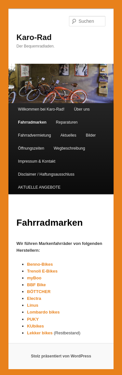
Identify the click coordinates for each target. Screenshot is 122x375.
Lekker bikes (40, 332)
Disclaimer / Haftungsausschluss (46, 174)
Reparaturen (67, 122)
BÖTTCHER (38, 291)
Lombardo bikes (43, 312)
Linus (32, 305)
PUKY (33, 319)
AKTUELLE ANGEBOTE (39, 187)
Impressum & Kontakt (36, 161)
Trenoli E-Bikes (42, 271)
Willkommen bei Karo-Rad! (41, 109)
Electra (34, 298)
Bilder (91, 135)
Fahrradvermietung (34, 135)
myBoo (34, 277)
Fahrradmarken (32, 122)
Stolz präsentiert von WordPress (61, 356)
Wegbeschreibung (69, 148)
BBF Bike (36, 284)
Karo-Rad (34, 37)
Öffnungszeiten (31, 148)
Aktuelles (68, 135)
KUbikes (35, 326)
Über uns (82, 109)
